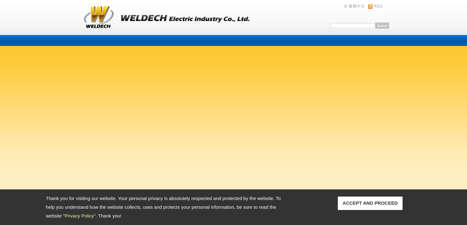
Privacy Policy (79, 215)
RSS (378, 6)
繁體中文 (357, 6)
